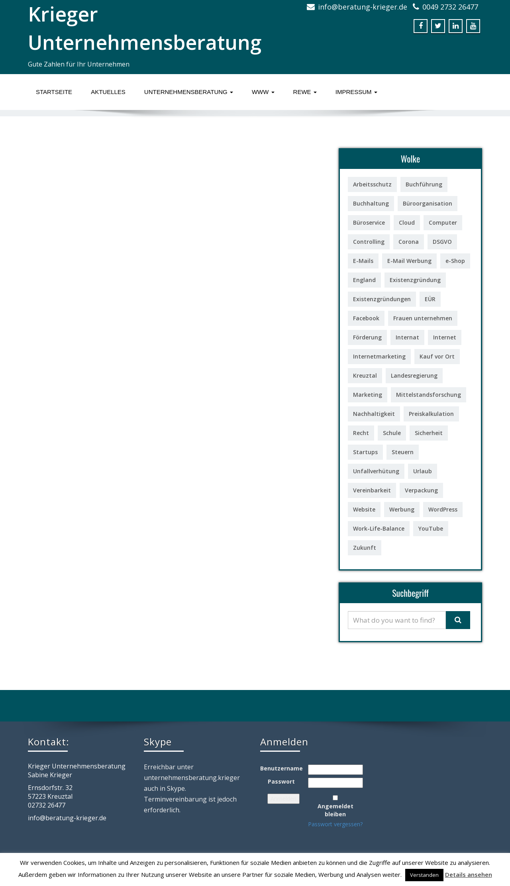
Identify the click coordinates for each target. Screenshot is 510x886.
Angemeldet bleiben (335, 810)
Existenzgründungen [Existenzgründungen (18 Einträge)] (382, 299)
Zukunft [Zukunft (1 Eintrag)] (364, 547)
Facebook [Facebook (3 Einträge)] (366, 318)
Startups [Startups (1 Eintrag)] (365, 452)
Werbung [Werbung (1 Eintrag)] (401, 509)
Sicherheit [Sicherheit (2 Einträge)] (429, 433)
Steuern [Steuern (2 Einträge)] (403, 452)
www (263, 91)
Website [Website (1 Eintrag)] (364, 509)
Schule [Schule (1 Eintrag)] (392, 433)
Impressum (356, 91)
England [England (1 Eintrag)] (364, 280)
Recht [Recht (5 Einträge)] (361, 433)
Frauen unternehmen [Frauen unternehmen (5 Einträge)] (422, 318)
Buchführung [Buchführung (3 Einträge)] (424, 184)
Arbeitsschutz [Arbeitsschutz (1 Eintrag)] (372, 184)
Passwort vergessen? (335, 824)
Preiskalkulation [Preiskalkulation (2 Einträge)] (431, 414)
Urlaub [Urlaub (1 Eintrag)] (422, 471)
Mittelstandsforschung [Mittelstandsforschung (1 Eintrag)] (428, 394)
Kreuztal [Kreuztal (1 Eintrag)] (365, 375)
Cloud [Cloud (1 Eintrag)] (407, 222)
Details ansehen (468, 874)
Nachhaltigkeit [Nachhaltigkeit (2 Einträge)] (374, 414)
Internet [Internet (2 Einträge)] (444, 337)
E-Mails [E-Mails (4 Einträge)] (363, 261)
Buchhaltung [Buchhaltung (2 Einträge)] (371, 203)
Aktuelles (108, 91)
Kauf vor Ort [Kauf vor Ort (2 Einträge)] (437, 356)
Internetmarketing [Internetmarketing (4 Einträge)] (379, 356)
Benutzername (281, 768)
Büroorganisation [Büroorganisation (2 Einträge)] (427, 203)
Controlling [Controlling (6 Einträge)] (368, 241)
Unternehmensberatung (188, 91)
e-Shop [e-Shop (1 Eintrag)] (455, 261)
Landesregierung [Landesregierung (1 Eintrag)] (414, 375)
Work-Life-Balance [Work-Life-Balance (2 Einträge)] (378, 528)
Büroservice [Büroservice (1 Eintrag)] (369, 222)
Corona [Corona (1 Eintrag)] (408, 241)
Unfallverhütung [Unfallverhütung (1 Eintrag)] (376, 471)
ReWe (305, 91)
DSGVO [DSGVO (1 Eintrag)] (442, 241)
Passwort (281, 781)
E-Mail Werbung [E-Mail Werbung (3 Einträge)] (409, 261)
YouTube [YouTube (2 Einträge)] (430, 528)
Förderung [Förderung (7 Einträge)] (367, 337)
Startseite (54, 91)
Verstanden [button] (424, 874)
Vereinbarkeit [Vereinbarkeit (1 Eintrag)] (372, 490)
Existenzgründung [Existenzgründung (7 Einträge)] (415, 280)
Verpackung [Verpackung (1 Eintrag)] (421, 490)
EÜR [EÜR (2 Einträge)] (430, 299)
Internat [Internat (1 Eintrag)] (407, 337)
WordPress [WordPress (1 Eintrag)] (442, 509)
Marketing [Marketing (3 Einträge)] (367, 394)
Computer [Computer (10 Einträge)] (443, 222)
